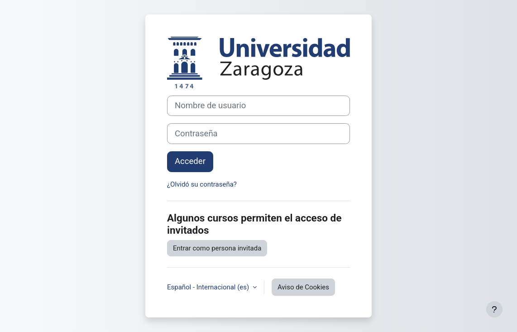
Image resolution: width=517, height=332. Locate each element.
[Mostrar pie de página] (494, 309)
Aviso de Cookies (303, 287)
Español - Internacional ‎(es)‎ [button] (209, 287)
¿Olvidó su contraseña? (202, 184)
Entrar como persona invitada (217, 248)
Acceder (190, 161)
